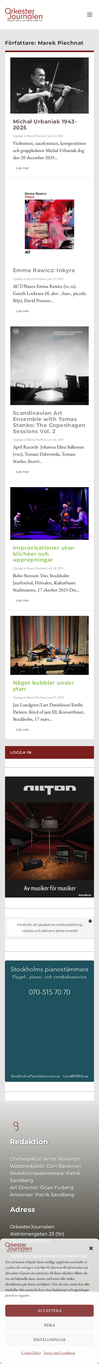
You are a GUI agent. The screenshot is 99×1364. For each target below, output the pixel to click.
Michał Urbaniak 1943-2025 (45, 124)
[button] (91, 1248)
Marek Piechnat (36, 136)
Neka (49, 1324)
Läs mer (22, 168)
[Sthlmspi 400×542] (49, 1080)
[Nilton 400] (49, 896)
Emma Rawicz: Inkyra (44, 270)
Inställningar (49, 1339)
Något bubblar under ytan (43, 686)
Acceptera (49, 1310)
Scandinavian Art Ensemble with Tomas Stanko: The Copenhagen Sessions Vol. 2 (49, 422)
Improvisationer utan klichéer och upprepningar (44, 554)
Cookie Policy (31, 1352)
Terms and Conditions (59, 1352)
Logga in (21, 752)
